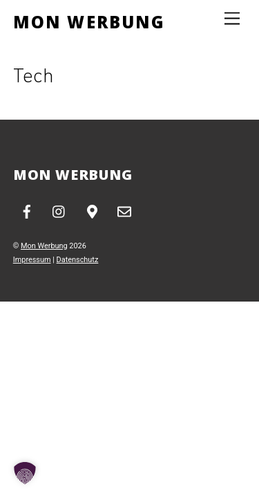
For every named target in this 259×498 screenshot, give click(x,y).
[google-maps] (92, 210)
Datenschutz (78, 259)
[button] (25, 473)
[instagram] (59, 210)
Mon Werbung (44, 245)
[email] (124, 210)
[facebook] (27, 210)
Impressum (32, 259)
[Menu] (232, 19)
